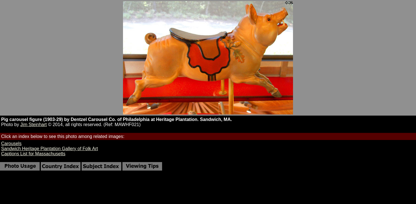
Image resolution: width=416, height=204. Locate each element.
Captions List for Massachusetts (33, 153)
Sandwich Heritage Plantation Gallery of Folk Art (49, 148)
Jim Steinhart (33, 124)
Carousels (11, 143)
